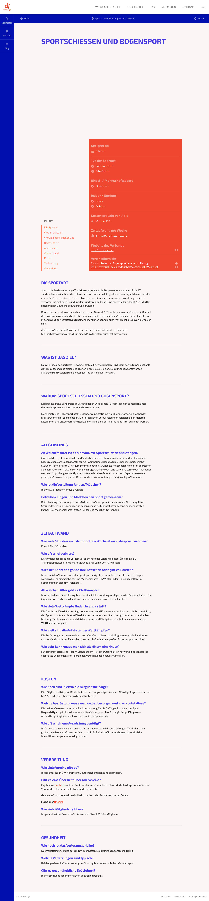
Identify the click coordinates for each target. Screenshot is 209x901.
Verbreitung (51, 263)
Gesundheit (50, 268)
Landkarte (60, 785)
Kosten (48, 258)
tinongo (58, 801)
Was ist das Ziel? (53, 232)
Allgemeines (51, 247)
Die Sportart (51, 227)
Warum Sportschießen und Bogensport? (59, 240)
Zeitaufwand (51, 253)
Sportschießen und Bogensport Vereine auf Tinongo (120, 263)
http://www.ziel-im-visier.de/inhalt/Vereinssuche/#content (124, 266)
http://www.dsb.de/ (102, 250)
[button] (7, 7)
